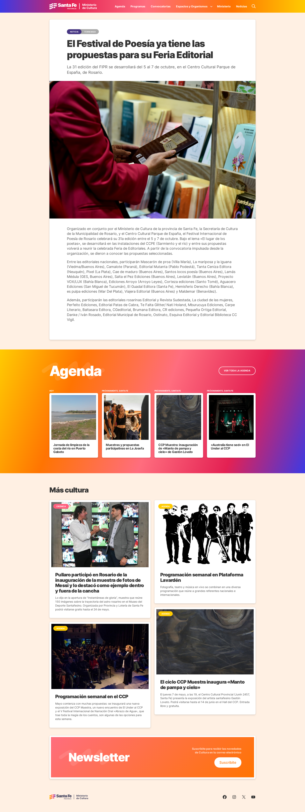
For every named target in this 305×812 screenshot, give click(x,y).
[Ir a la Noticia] (100, 559)
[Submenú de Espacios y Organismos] (211, 6)
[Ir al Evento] (73, 423)
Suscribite (227, 762)
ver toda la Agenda (237, 370)
